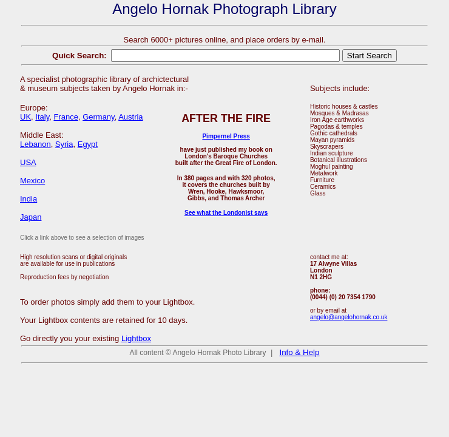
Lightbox (136, 338)
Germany (99, 116)
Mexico (32, 180)
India (28, 198)
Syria (64, 144)
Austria (130, 116)
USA (28, 162)
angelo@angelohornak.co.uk (348, 317)
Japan (30, 217)
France (65, 116)
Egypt (88, 144)
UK (25, 116)
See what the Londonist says (226, 212)
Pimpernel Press (225, 136)
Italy (42, 116)
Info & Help (300, 352)
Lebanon (35, 144)
